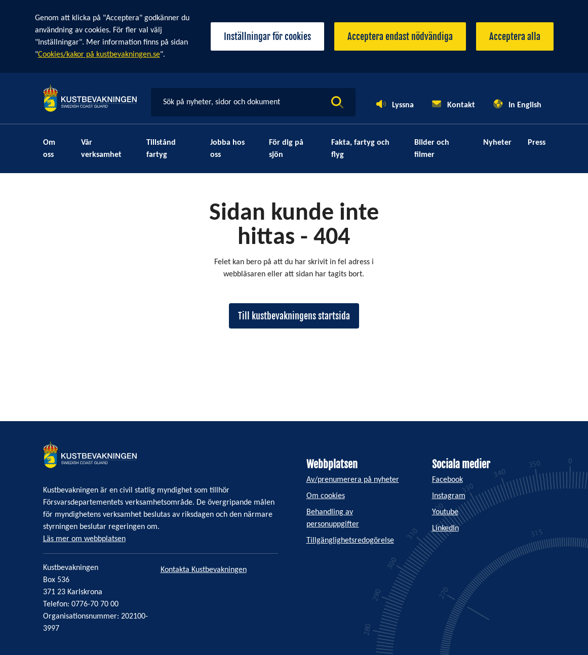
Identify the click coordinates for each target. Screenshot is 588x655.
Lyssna (403, 105)
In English (524, 105)
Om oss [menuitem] (49, 149)
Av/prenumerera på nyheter (352, 480)
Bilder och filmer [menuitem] (431, 149)
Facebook (447, 480)
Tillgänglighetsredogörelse (350, 541)
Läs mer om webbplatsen (84, 539)
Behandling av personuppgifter (332, 518)
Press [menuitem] (536, 143)
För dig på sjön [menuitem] (286, 149)
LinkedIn (445, 528)
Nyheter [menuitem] (497, 143)
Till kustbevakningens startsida (294, 315)
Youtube (445, 512)
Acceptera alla (514, 36)
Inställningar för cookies (267, 36)
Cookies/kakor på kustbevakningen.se (99, 55)
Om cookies (325, 496)
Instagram (448, 496)
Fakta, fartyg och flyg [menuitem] (360, 149)
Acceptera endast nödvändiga (400, 36)
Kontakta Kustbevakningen (204, 570)
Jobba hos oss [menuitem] (227, 149)
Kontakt (461, 105)
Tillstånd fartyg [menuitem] (161, 149)
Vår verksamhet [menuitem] (101, 149)
